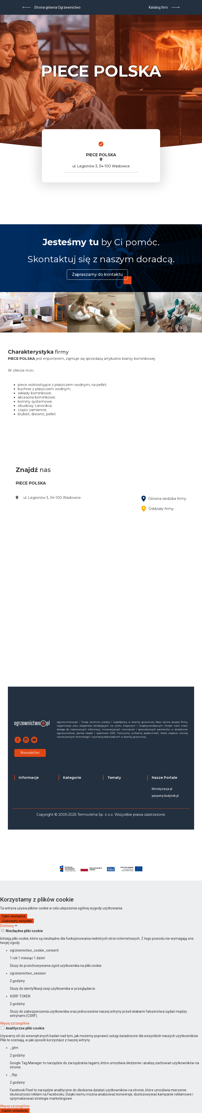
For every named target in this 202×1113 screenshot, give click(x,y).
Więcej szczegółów (15, 1023)
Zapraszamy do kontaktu (97, 274)
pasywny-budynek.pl (165, 796)
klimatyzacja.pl (162, 789)
